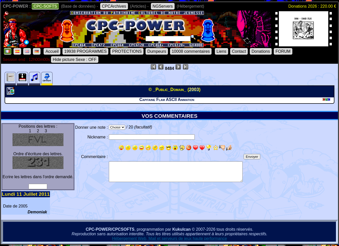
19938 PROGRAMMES (85, 51)
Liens (221, 51)
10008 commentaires (191, 51)
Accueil (52, 51)
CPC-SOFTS (45, 6)
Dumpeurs (156, 51)
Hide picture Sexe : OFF (75, 59)
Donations (261, 51)
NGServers (163, 6)
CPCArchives (114, 6)
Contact (239, 51)
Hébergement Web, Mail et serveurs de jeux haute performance (169, 238)
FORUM (283, 51)
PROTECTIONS (127, 51)
